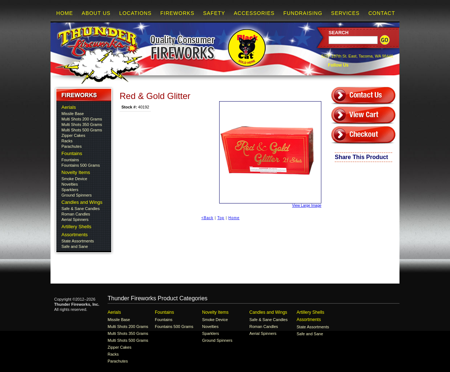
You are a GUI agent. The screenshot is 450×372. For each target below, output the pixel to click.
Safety (214, 13)
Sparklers (69, 189)
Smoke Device (74, 179)
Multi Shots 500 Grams (81, 130)
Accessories (254, 13)
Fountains (71, 153)
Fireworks (177, 13)
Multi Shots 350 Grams (81, 124)
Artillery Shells (76, 226)
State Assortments (77, 241)
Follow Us (338, 65)
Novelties (69, 184)
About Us (96, 13)
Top (220, 218)
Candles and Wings (82, 202)
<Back (207, 218)
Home (64, 13)
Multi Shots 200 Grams (81, 119)
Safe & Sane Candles (80, 208)
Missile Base (72, 113)
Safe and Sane (74, 246)
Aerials (68, 107)
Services (345, 13)
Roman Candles (75, 214)
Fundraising (302, 13)
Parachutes (71, 146)
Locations (135, 13)
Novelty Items (75, 172)
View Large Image (270, 154)
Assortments (74, 234)
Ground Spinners (76, 195)
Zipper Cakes (73, 135)
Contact (381, 13)
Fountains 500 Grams (80, 165)
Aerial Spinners (75, 219)
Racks (67, 141)
